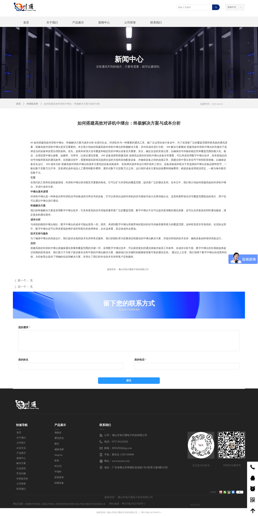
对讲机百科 (32, 103)
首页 (18, 103)
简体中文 (232, 7)
